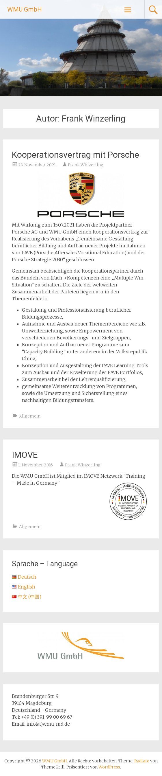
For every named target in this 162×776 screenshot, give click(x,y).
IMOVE (25, 455)
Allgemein (29, 416)
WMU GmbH (24, 9)
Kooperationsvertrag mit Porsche (75, 155)
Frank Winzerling (85, 165)
